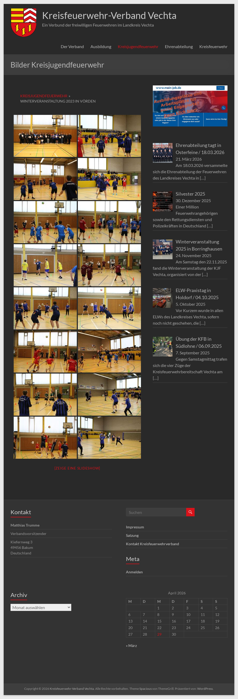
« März (131, 645)
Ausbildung (100, 46)
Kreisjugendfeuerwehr (138, 46)
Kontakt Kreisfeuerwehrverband (152, 544)
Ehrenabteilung (179, 46)
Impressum (135, 527)
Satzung (132, 535)
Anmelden (134, 572)
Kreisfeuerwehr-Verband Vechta (109, 15)
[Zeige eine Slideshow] (77, 468)
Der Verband (72, 46)
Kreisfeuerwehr (213, 46)
